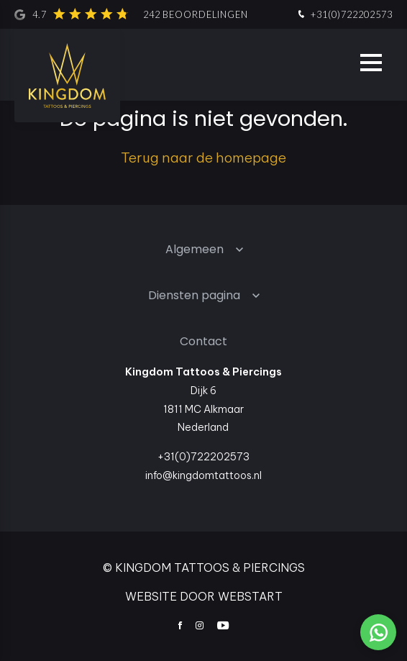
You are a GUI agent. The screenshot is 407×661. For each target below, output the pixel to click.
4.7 (131, 14)
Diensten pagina (194, 295)
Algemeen (194, 249)
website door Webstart (204, 596)
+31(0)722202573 (344, 14)
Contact (203, 341)
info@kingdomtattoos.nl (203, 475)
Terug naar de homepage (203, 157)
